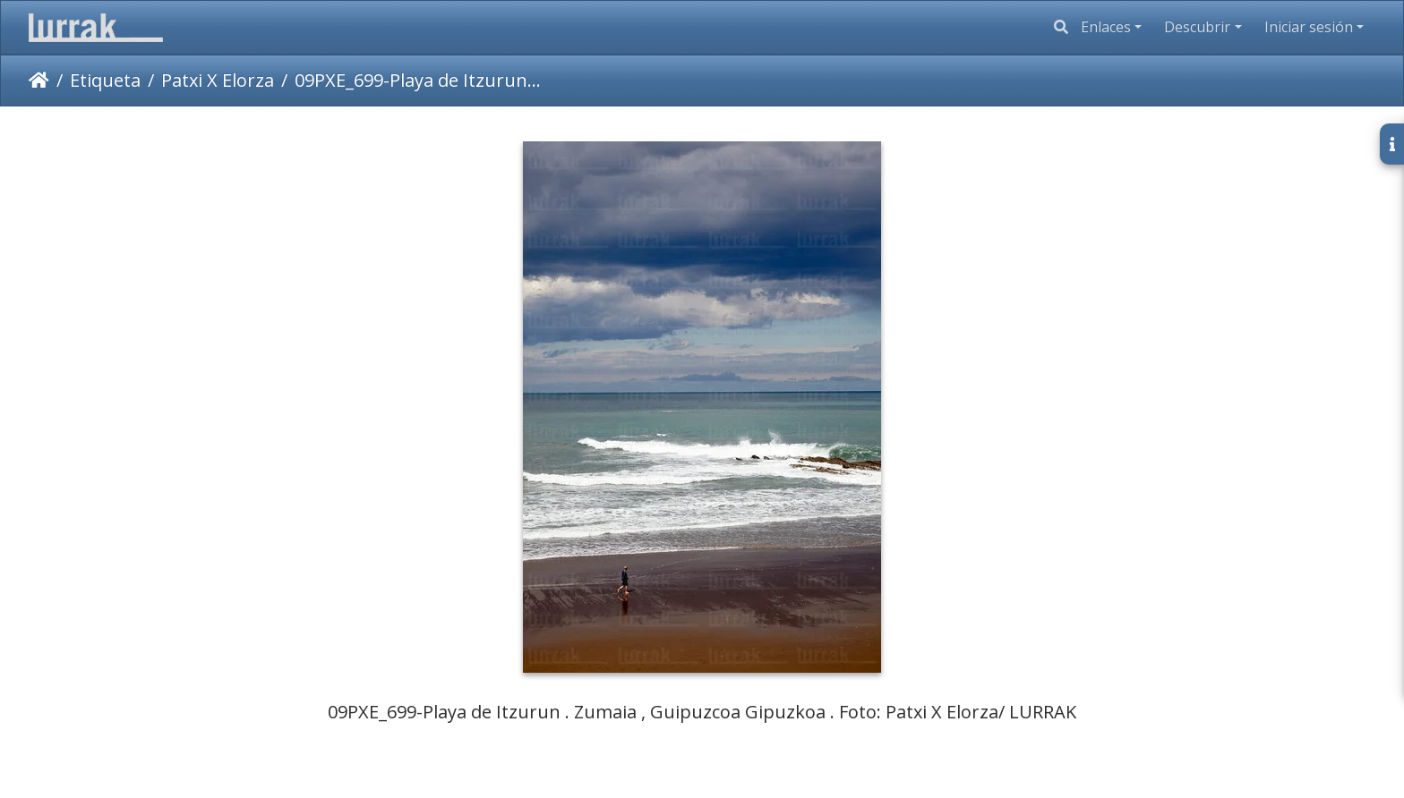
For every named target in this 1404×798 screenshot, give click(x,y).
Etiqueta (105, 80)
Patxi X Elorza (217, 80)
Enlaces (1106, 27)
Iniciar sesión (1308, 27)
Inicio (39, 80)
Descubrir (1197, 27)
